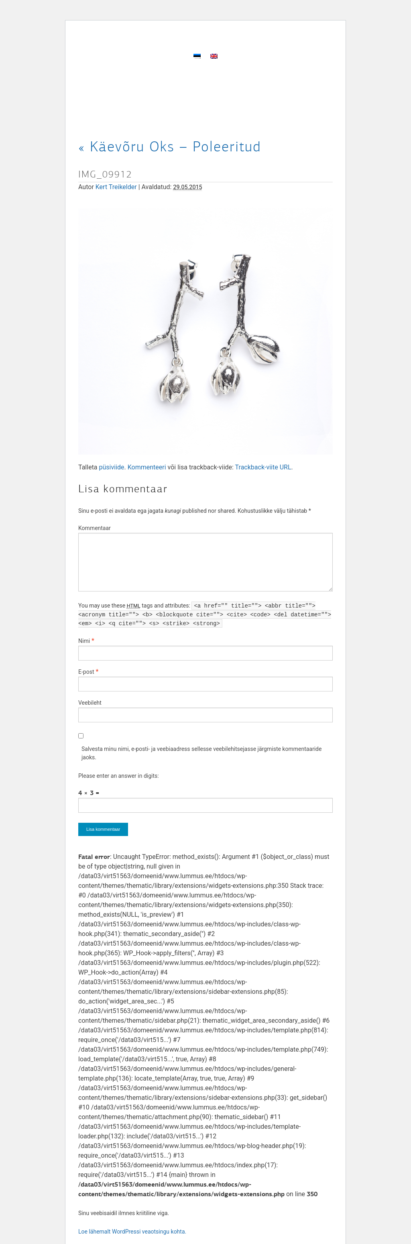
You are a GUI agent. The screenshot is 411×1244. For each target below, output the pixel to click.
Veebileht (90, 702)
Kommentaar (94, 528)
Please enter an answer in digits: (118, 776)
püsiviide (111, 467)
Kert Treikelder (116, 187)
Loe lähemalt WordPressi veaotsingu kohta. (132, 1231)
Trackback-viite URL (263, 467)
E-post (86, 672)
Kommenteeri (147, 467)
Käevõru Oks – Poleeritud (169, 146)
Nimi (84, 641)
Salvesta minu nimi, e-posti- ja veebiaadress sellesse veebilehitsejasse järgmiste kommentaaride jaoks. (201, 753)
